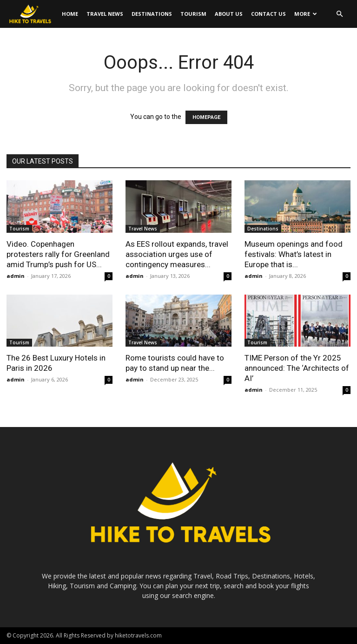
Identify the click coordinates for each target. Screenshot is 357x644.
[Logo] (32, 14)
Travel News (104, 13)
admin (16, 275)
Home (70, 13)
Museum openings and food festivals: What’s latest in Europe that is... (294, 254)
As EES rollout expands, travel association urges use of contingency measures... (177, 254)
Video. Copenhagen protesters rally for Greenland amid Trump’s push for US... (58, 254)
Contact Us (268, 13)
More (305, 13)
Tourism (193, 13)
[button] (339, 14)
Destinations (152, 13)
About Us (229, 13)
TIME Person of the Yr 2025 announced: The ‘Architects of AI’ (297, 368)
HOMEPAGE (206, 117)
